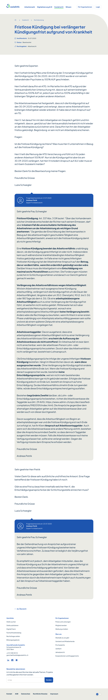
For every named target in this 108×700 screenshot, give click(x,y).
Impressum (54, 694)
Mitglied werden (61, 625)
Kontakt (9, 694)
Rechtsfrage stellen (13, 636)
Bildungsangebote (13, 640)
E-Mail (10, 680)
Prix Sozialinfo (60, 645)
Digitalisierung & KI (44, 7)
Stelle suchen (11, 622)
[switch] (99, 694)
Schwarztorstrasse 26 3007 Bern (13, 648)
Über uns (58, 634)
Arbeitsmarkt (29, 7)
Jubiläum (58, 649)
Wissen (68, 7)
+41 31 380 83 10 (12, 653)
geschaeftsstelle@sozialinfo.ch (17, 655)
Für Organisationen (85, 7)
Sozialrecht (58, 7)
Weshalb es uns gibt (62, 638)
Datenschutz (25, 694)
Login (98, 7)
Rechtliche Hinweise (40, 694)
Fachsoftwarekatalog (13, 633)
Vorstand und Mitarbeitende (65, 641)
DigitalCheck (11, 629)
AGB (16, 694)
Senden (49, 680)
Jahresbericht (60, 652)
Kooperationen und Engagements (67, 656)
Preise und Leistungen (63, 622)
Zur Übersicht (20, 609)
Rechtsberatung (39, 20)
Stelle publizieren (12, 625)
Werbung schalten (61, 629)
